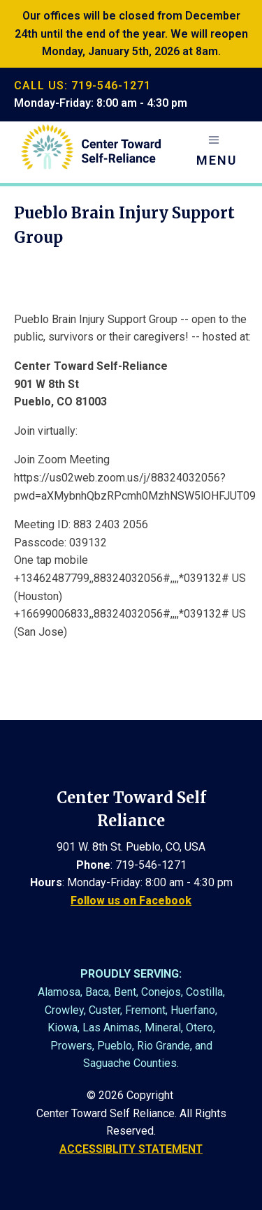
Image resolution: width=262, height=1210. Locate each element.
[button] (216, 152)
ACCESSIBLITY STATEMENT (131, 1149)
